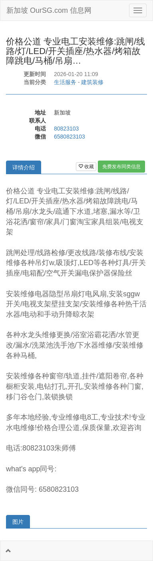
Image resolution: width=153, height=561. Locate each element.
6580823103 (69, 136)
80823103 (66, 128)
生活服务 (65, 82)
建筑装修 (92, 82)
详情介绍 (23, 167)
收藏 (86, 166)
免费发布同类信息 (121, 166)
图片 (18, 522)
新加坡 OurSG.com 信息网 (48, 10)
